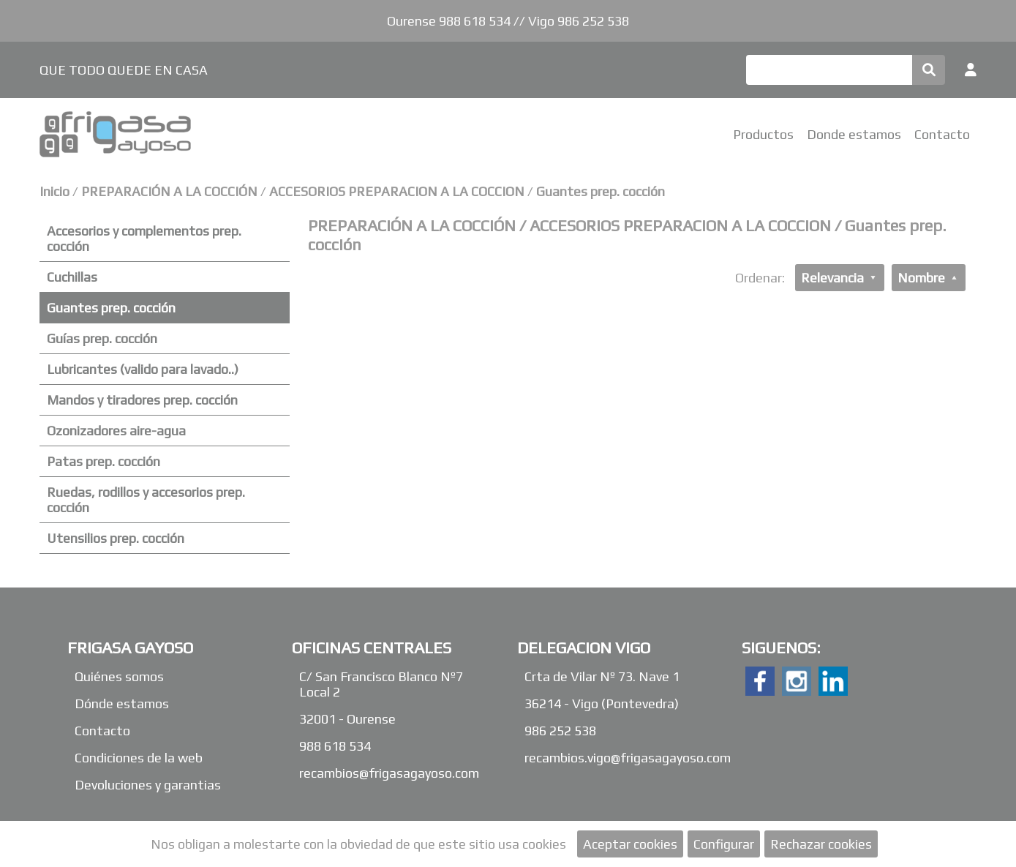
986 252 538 (560, 730)
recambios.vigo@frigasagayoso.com (627, 757)
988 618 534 (335, 746)
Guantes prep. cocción (600, 191)
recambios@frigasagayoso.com (389, 773)
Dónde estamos (122, 703)
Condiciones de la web (139, 757)
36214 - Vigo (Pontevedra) (601, 703)
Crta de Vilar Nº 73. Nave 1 (602, 676)
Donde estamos (854, 134)
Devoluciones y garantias (148, 784)
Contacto (942, 134)
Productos (763, 134)
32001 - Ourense (347, 719)
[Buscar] (829, 70)
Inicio (54, 191)
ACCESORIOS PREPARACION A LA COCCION (396, 191)
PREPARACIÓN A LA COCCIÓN (170, 191)
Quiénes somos (119, 676)
